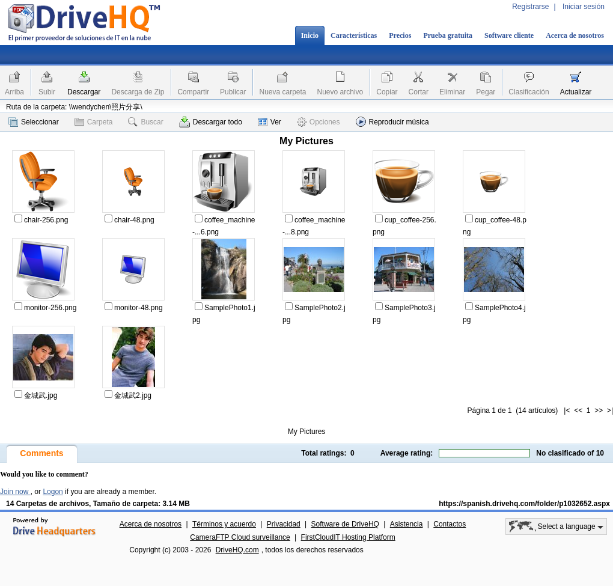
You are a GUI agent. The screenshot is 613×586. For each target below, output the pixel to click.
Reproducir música (392, 122)
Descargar (83, 92)
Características (354, 35)
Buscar (145, 122)
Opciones (318, 122)
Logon (53, 491)
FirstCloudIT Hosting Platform (348, 537)
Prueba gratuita (447, 35)
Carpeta (94, 122)
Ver (269, 122)
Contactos (449, 524)
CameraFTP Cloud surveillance (240, 537)
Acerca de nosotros (575, 35)
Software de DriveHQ (345, 524)
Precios (400, 35)
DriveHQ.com (237, 550)
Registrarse (530, 6)
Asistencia (406, 524)
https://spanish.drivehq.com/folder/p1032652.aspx (524, 503)
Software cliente (509, 35)
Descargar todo (210, 122)
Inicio (310, 35)
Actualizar (576, 92)
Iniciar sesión (584, 6)
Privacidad (283, 524)
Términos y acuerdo (224, 524)
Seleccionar (33, 122)
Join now (15, 491)
